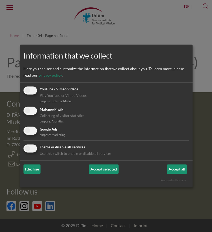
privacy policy (50, 75)
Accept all (177, 169)
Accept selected (103, 169)
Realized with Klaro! (173, 180)
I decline (32, 169)
